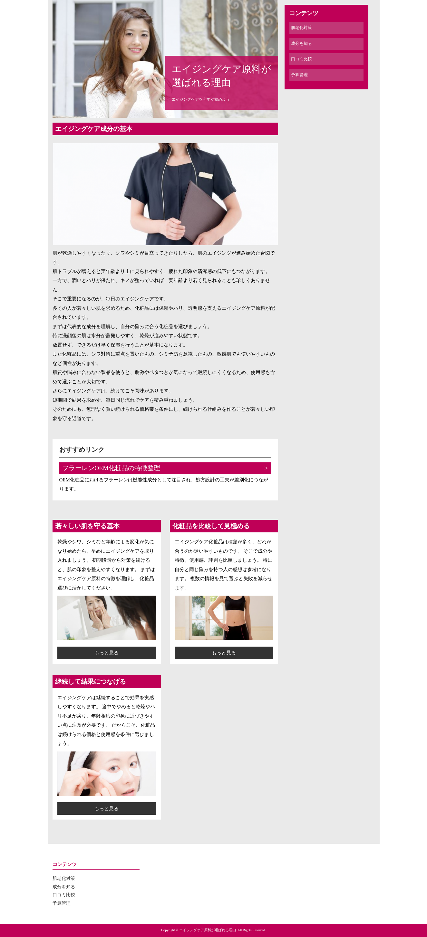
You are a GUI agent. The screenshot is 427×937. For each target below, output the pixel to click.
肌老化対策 (301, 27)
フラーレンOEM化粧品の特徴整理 (111, 468)
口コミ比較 (301, 58)
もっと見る (106, 652)
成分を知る (301, 43)
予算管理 (299, 74)
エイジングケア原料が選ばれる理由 (221, 76)
